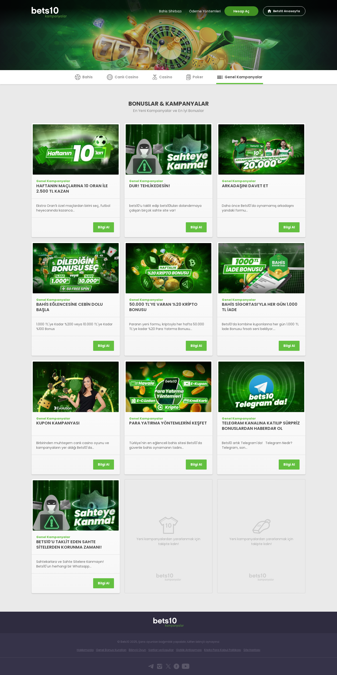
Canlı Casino (122, 77)
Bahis (84, 77)
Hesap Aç (241, 11)
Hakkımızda (85, 650)
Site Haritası (251, 650)
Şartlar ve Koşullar (161, 650)
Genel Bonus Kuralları (111, 650)
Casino (162, 77)
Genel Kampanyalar (239, 77)
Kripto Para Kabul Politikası (222, 650)
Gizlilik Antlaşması (189, 650)
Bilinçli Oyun (137, 650)
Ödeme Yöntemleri (205, 11)
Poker (194, 77)
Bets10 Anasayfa (286, 11)
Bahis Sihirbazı (170, 11)
